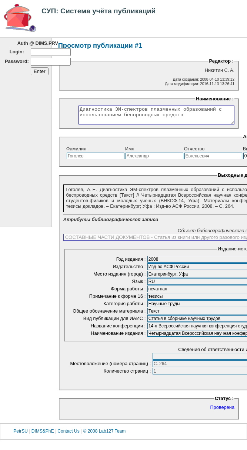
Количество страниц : (128, 374)
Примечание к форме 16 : (118, 299)
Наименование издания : (119, 336)
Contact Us (68, 434)
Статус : (224, 401)
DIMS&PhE (42, 434)
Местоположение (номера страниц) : (111, 367)
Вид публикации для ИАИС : (115, 321)
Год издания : (131, 262)
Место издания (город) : (120, 277)
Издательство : (130, 270)
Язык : (139, 284)
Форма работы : (129, 292)
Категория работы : (125, 307)
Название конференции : (119, 329)
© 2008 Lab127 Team (104, 434)
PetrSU (20, 434)
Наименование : (218, 98)
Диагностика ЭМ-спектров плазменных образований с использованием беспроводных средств (150, 117)
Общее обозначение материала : (110, 314)
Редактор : (221, 61)
